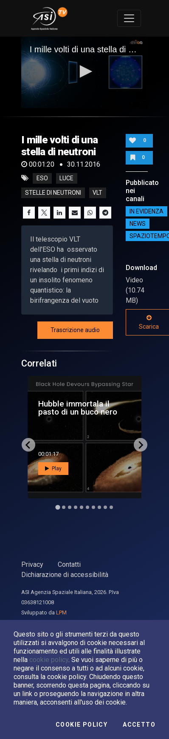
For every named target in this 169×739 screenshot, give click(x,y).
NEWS (138, 223)
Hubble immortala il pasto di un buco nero (77, 408)
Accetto (139, 725)
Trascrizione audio (75, 330)
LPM (61, 612)
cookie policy (48, 660)
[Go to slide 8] (99, 507)
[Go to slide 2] (63, 507)
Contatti (69, 564)
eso (42, 178)
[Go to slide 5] (81, 507)
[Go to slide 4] (75, 507)
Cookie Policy (81, 725)
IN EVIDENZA (146, 211)
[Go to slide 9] (105, 507)
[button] (84, 71)
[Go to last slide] (28, 445)
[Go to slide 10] (111, 507)
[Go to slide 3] (69, 507)
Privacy (32, 564)
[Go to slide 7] (93, 507)
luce (66, 178)
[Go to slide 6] (87, 507)
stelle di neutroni (53, 192)
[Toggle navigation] (129, 18)
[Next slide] (140, 445)
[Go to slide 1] (57, 507)
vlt (97, 192)
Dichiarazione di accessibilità (64, 575)
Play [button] (53, 469)
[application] (84, 72)
